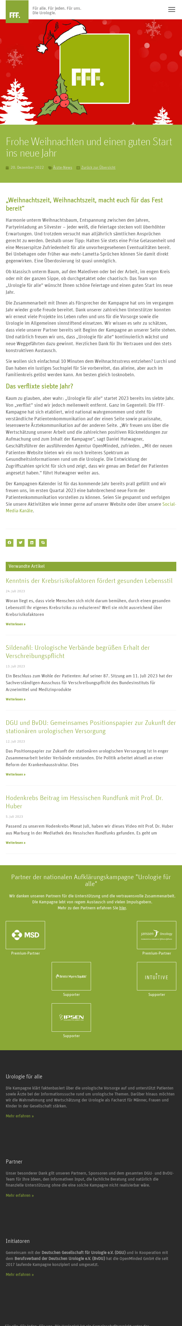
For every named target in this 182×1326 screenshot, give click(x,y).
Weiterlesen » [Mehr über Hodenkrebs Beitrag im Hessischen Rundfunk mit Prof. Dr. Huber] (15, 842)
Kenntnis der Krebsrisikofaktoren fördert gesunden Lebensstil (89, 580)
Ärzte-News (62, 168)
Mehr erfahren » (20, 1116)
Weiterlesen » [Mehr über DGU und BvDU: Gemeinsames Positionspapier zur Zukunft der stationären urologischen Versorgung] (15, 774)
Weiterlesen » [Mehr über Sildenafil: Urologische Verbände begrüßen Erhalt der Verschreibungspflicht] (15, 699)
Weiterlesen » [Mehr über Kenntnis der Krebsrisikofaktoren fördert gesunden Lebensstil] (15, 624)
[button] (9, 543)
